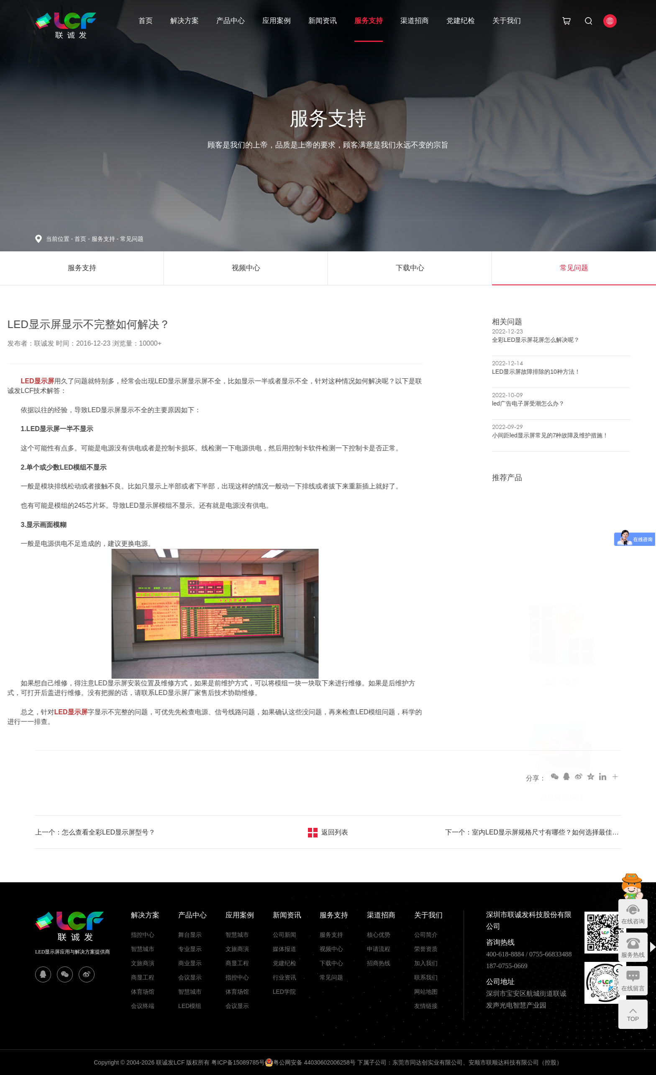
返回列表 (334, 832)
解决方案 (184, 21)
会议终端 (142, 1006)
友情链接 (426, 1006)
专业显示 (190, 949)
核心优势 (378, 934)
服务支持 (368, 21)
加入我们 (426, 963)
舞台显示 (190, 934)
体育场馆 (142, 991)
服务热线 (633, 954)
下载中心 (331, 963)
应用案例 (276, 21)
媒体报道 (284, 949)
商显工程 (142, 977)
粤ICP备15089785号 (238, 1062)
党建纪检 (460, 21)
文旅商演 (142, 963)
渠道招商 (414, 21)
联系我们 (426, 977)
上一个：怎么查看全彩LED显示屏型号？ (95, 832)
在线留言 (633, 988)
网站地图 (426, 991)
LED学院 (284, 991)
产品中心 (230, 21)
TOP (633, 1019)
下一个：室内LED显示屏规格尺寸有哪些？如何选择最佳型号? (533, 832)
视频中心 (331, 949)
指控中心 (142, 934)
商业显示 (190, 963)
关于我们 (506, 21)
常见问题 (132, 238)
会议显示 (190, 977)
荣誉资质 (426, 949)
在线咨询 (633, 921)
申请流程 (378, 949)
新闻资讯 (322, 21)
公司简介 (426, 934)
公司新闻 (284, 934)
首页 (145, 21)
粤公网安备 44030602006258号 (310, 1062)
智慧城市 (142, 949)
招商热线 (378, 963)
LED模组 (189, 1006)
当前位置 (60, 238)
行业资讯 (284, 977)
